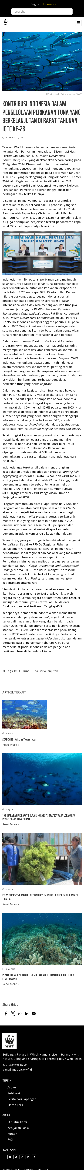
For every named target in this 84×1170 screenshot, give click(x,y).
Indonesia (49, 4)
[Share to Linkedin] (27, 1013)
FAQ (10, 1139)
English (35, 4)
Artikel (12, 1087)
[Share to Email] (34, 1013)
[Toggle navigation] (78, 23)
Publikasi (13, 1093)
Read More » (10, 745)
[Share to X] (13, 1013)
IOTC (17, 671)
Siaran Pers (15, 1105)
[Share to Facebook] (6, 1013)
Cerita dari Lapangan (21, 1099)
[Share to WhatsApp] (20, 1013)
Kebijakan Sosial (18, 1128)
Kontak (12, 1134)
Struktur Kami (17, 1122)
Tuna (25, 671)
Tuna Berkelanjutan (44, 671)
